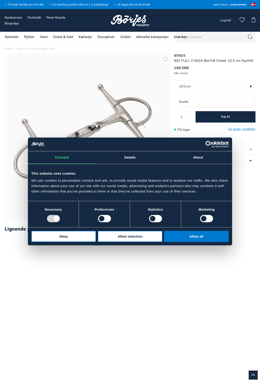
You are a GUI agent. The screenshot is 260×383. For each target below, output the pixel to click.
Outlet (125, 37)
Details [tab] (130, 157)
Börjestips (12, 23)
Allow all (196, 236)
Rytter (29, 37)
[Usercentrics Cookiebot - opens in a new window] (209, 144)
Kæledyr (85, 37)
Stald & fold (63, 37)
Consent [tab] (62, 157)
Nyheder (12, 37)
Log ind (226, 20)
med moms (238, 4)
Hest (44, 37)
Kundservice (13, 17)
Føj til (225, 117)
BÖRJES (180, 55)
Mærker (180, 37)
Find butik (34, 17)
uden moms (220, 4)
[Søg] (250, 37)
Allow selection (130, 236)
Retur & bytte (56, 17)
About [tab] (198, 157)
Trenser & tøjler (36, 48)
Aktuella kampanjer (152, 37)
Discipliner (106, 37)
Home (9, 48)
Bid (53, 48)
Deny (63, 236)
